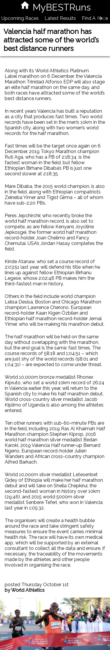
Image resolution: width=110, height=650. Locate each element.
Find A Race (95, 18)
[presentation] (100, 18)
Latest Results (60, 18)
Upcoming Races (20, 18)
